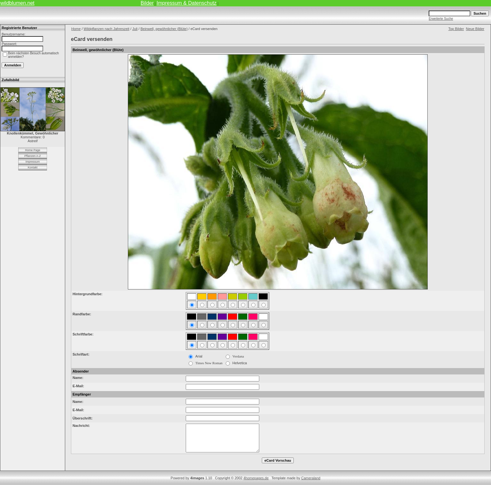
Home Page (32, 150)
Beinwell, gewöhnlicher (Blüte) (163, 29)
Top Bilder (456, 29)
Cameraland (310, 478)
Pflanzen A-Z (32, 156)
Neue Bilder (475, 29)
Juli (135, 29)
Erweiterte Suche (441, 18)
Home (76, 29)
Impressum (33, 161)
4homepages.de (256, 478)
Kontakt (33, 167)
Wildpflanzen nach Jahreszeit (106, 29)
